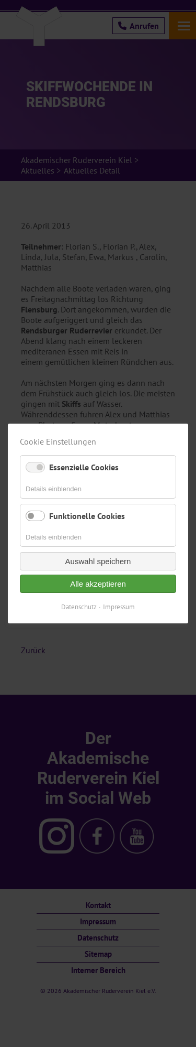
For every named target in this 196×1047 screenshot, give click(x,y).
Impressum (119, 606)
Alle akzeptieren (98, 583)
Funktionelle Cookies (87, 516)
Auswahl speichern (98, 561)
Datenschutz (79, 606)
